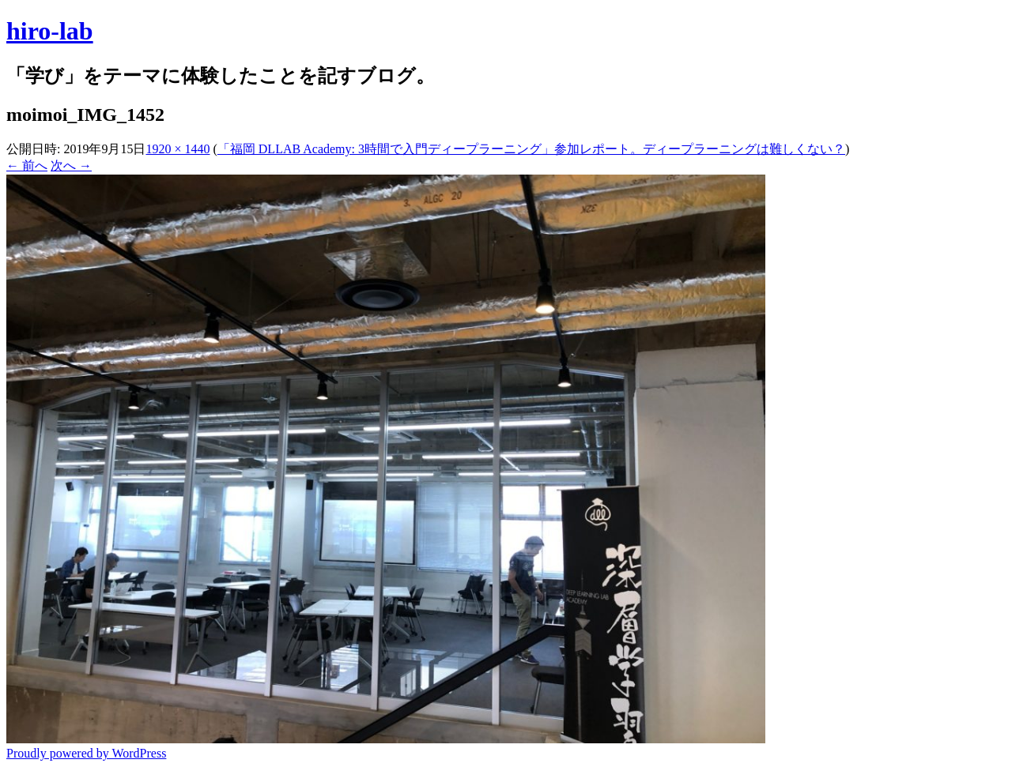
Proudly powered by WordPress (86, 753)
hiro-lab (49, 31)
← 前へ (26, 165)
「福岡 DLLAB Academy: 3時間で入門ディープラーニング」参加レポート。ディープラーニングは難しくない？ (531, 149)
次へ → (71, 165)
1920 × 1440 (177, 149)
